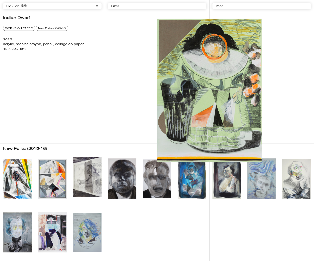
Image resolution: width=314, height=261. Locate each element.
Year (219, 6)
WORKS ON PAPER (19, 28)
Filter (115, 6)
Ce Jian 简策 (16, 6)
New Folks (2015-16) (52, 28)
